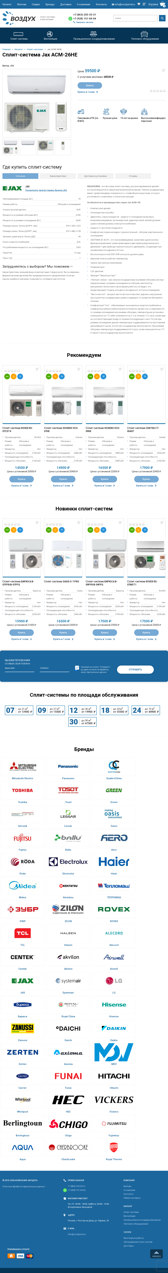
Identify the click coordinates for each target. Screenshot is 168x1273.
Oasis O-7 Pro (71, 581)
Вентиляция (129, 1216)
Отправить (135, 669)
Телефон (44, 668)
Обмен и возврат (132, 1198)
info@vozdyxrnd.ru (77, 1234)
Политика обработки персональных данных (23, 1186)
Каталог (7, 4)
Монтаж (21, 4)
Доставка (65, 4)
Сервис (36, 4)
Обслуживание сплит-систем (138, 1242)
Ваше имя (10, 668)
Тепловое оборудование (136, 1224)
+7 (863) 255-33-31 (84, 14)
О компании (83, 4)
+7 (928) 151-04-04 (84, 18)
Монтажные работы (134, 1238)
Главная (6, 49)
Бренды (50, 4)
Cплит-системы (35, 49)
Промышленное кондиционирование (142, 1220)
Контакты (101, 4)
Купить (90, 85)
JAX (12, 65)
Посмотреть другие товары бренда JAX (46, 190)
